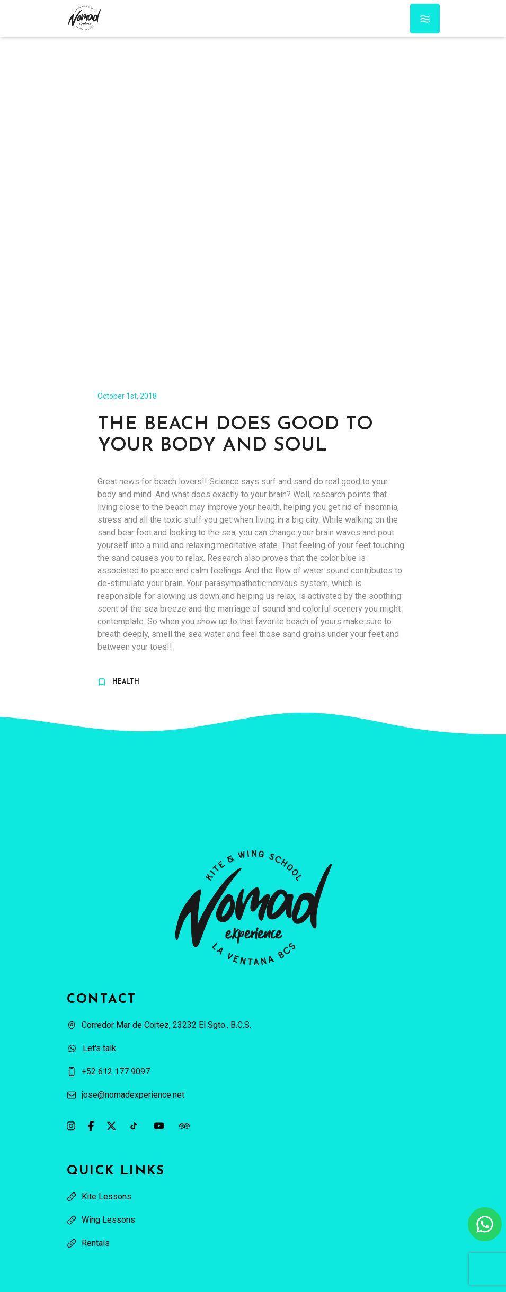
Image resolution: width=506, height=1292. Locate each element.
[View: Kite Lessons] (253, 1196)
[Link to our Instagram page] (71, 1126)
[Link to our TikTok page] (133, 1126)
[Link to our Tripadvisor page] (184, 1125)
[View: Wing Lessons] (253, 1220)
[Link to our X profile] (111, 1126)
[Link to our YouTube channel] (159, 1125)
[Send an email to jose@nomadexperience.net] (253, 1095)
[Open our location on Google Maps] (253, 1025)
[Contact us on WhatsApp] (485, 1224)
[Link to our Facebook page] (91, 1126)
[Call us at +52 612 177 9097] (253, 1071)
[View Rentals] (253, 1243)
